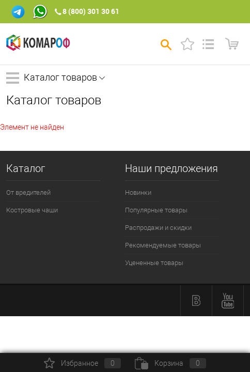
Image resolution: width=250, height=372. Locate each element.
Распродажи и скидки (158, 227)
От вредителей (28, 192)
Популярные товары (156, 210)
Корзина (170, 363)
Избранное (82, 363)
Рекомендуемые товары (163, 245)
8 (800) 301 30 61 (90, 11)
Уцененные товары (154, 263)
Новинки (138, 192)
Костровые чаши (32, 210)
